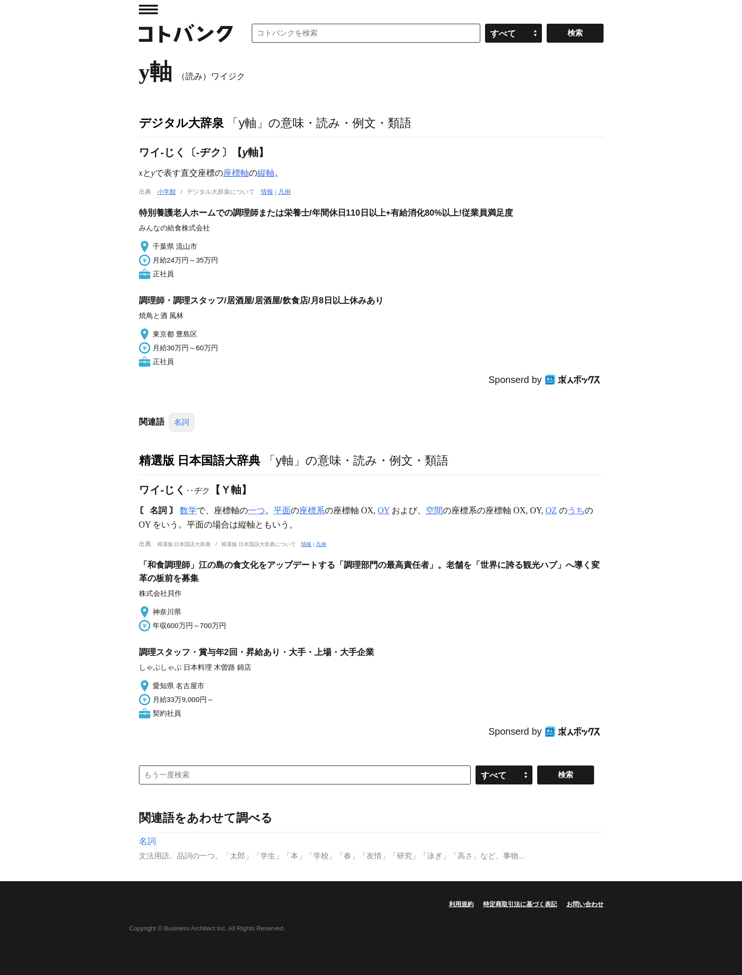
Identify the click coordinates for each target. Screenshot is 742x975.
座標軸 (236, 173)
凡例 (284, 191)
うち (576, 510)
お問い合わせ (585, 904)
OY (384, 510)
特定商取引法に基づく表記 (520, 904)
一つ (256, 510)
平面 (282, 510)
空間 (434, 510)
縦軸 (266, 173)
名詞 (181, 422)
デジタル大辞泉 (181, 122)
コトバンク (186, 33)
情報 (267, 191)
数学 (188, 510)
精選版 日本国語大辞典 (200, 460)
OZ (551, 510)
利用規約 (461, 904)
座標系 (312, 510)
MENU (148, 9)
